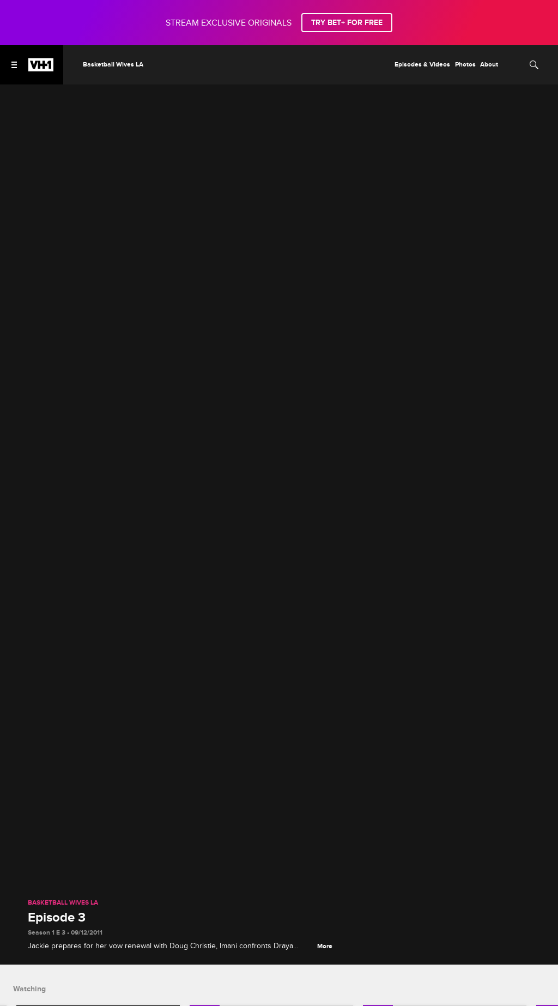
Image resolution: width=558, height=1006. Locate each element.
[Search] (534, 64)
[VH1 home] (40, 68)
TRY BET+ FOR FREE (347, 22)
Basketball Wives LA (63, 903)
